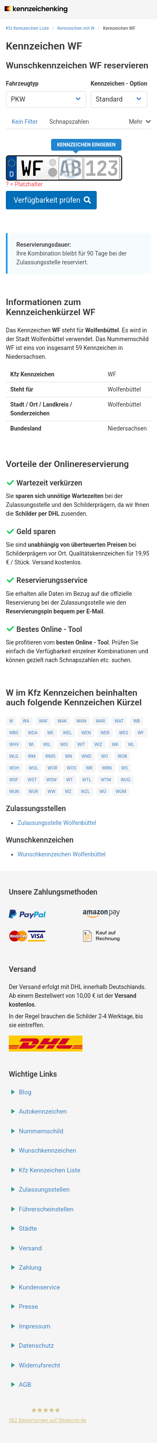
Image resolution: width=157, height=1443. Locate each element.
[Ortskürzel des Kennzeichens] (32, 168)
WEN (86, 733)
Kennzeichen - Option (119, 83)
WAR (100, 721)
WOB (122, 756)
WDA (33, 733)
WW (52, 791)
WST (32, 780)
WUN (14, 791)
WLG (13, 756)
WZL (85, 791)
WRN (106, 768)
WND (87, 756)
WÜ (102, 791)
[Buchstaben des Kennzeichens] (70, 168)
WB (136, 721)
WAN (81, 721)
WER (105, 733)
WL (131, 744)
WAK (62, 721)
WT (69, 780)
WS (124, 768)
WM (31, 756)
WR (89, 768)
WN (68, 756)
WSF (13, 780)
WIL (47, 744)
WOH (14, 768)
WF (141, 733)
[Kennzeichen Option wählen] (119, 99)
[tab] (25, 122)
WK (115, 744)
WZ (68, 791)
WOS (71, 768)
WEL (67, 733)
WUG (125, 780)
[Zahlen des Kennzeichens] (101, 168)
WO (104, 756)
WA (26, 721)
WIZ (98, 744)
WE (50, 733)
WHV (14, 744)
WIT (81, 744)
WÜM (121, 791)
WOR (52, 768)
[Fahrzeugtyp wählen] (46, 99)
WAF (43, 721)
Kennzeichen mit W (76, 28)
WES (123, 733)
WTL (86, 780)
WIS (64, 744)
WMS (50, 756)
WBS (13, 733)
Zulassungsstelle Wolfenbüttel (57, 822)
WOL (33, 768)
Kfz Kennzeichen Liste (27, 28)
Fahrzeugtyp (22, 83)
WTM (106, 780)
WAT (119, 721)
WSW (51, 780)
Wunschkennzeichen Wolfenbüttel (62, 854)
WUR (33, 791)
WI (30, 744)
